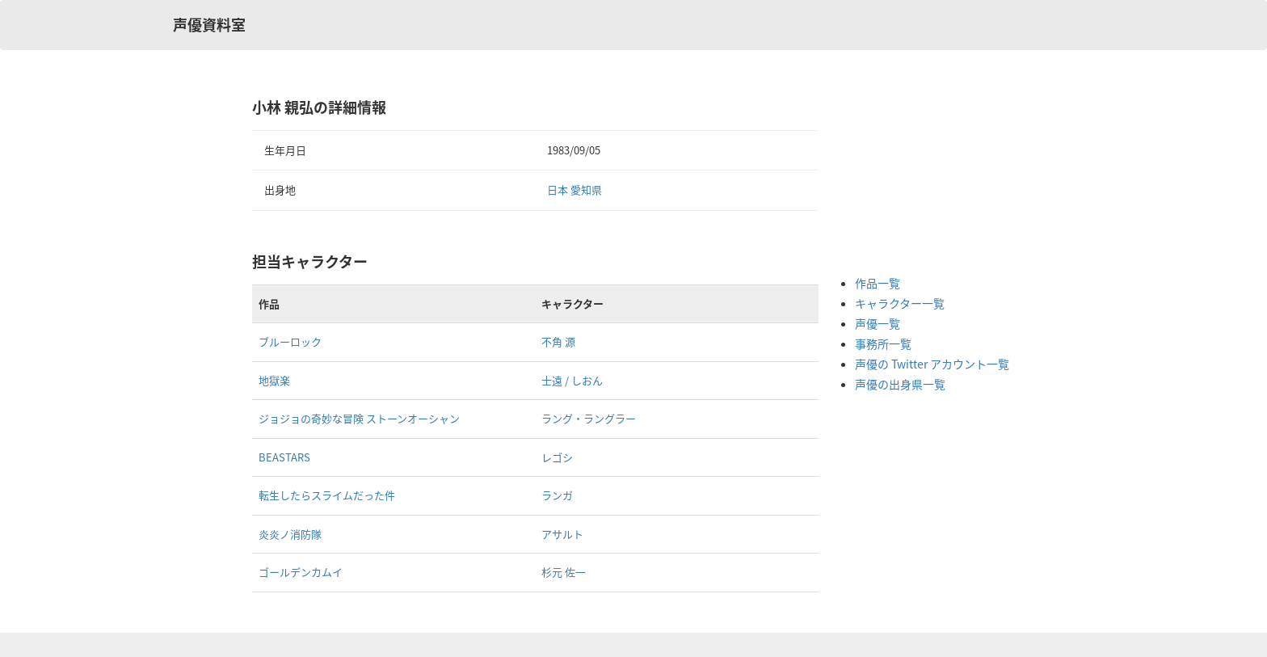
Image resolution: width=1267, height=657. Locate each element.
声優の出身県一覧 (900, 384)
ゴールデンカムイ (301, 571)
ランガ (557, 495)
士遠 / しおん (572, 380)
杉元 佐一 (563, 571)
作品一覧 (877, 283)
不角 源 (558, 341)
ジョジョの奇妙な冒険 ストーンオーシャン (359, 418)
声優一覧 (877, 323)
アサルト (562, 533)
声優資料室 (209, 25)
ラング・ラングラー (588, 418)
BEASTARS (284, 457)
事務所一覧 (883, 343)
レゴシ (557, 457)
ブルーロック (290, 341)
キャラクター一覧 (900, 303)
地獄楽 (274, 380)
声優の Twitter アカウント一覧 (932, 364)
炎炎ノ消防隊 (290, 533)
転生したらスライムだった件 (327, 495)
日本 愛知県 (574, 189)
